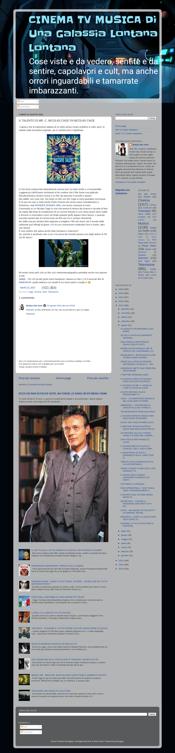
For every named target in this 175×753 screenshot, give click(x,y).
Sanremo (143, 258)
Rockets (142, 255)
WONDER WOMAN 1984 (48, 205)
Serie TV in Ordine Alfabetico (128, 133)
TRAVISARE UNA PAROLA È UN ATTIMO (50, 691)
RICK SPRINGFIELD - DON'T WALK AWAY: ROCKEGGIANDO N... (138, 489)
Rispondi (30, 314)
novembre (126, 313)
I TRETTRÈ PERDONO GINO (134, 375)
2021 (121, 560)
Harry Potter (144, 214)
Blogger (120, 741)
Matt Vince (99, 741)
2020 (121, 564)
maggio (124, 539)
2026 (121, 289)
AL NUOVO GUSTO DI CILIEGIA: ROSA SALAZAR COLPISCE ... (136, 380)
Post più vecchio (97, 378)
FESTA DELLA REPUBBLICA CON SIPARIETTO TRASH (57, 597)
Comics (152, 205)
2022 (121, 305)
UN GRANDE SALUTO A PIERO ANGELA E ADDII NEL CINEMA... (137, 434)
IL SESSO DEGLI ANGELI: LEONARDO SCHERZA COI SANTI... (135, 477)
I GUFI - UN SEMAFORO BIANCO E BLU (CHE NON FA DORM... (138, 399)
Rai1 (45, 292)
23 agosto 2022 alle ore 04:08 (61, 305)
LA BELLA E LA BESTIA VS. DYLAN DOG (50, 613)
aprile (124, 543)
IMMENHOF (25, 282)
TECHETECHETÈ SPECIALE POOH (138, 412)
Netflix (146, 230)
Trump (146, 272)
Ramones (142, 252)
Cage (30, 292)
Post (20, 101)
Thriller (153, 269)
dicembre (125, 309)
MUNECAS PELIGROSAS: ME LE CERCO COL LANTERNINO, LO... (138, 349)
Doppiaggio (144, 210)
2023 (121, 301)
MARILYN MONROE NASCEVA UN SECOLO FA (54, 644)
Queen (148, 249)
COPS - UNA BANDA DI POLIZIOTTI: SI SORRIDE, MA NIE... (138, 511)
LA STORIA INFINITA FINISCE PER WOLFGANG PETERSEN (137, 417)
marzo (124, 547)
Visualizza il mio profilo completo (130, 182)
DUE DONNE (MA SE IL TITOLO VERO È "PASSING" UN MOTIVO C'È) (64, 659)
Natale (153, 228)
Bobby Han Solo (34, 305)
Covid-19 (147, 208)
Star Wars (144, 261)
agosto (124, 325)
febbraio (125, 551)
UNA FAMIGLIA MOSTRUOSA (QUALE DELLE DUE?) (135, 343)
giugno (124, 535)
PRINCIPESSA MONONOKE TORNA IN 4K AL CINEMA (57, 566)
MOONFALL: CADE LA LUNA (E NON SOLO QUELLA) (138, 518)
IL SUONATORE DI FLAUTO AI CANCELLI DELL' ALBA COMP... (137, 447)
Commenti (23, 106)
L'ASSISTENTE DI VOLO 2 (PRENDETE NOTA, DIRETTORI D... (137, 455)
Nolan (141, 234)
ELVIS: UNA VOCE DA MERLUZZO (137, 422)
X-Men (153, 275)
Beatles (147, 197)
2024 (121, 297)
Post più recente (29, 378)
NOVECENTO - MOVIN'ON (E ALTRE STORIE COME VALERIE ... (138, 356)
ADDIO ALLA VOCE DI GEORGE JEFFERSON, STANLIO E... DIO (137, 362)
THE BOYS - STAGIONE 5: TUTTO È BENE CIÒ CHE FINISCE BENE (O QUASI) (69, 628)
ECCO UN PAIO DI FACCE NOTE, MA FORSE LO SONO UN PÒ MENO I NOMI (63, 393)
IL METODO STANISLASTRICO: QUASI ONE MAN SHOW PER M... (138, 427)
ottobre (124, 317)
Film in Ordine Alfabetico (126, 130)
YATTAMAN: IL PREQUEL (133, 484)
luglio (123, 531)
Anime (153, 194)
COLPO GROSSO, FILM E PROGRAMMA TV (133, 393)
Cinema (38, 292)
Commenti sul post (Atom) (40, 384)
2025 (121, 293)
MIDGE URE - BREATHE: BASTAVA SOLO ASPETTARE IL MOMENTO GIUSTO (68, 675)
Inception (142, 217)
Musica (143, 223)
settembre (126, 321)
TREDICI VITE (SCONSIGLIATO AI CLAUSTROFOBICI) (137, 463)
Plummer (152, 243)
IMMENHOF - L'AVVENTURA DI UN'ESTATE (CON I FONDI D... (136, 406)
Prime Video (149, 245)
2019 (121, 569)
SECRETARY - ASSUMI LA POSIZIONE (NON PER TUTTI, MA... (136, 503)
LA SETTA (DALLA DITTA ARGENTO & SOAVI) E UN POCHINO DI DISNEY (66, 550)
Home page (63, 378)
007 (140, 194)
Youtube (145, 278)
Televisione (53, 292)
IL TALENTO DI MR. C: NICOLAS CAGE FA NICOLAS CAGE (136, 386)
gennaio (125, 555)
